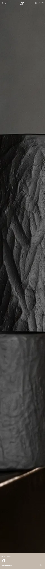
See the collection (8, 565)
